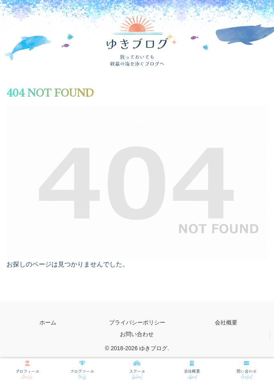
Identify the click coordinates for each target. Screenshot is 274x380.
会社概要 (226, 322)
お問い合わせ (137, 334)
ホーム (47, 322)
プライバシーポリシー (137, 322)
